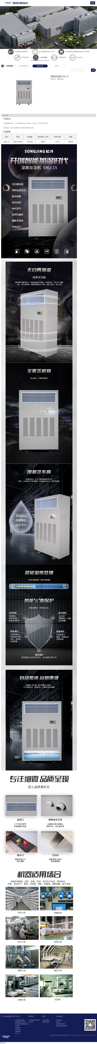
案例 (43, 1016)
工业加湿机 (40, 57)
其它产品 (76, 57)
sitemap (94, 1035)
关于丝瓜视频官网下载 (7, 1016)
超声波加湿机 (23, 66)
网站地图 (88, 1035)
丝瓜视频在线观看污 (18, 51)
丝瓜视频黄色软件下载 (43, 51)
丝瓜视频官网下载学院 (34, 1020)
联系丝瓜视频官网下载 (61, 1026)
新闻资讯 (31, 1016)
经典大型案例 (45, 1020)
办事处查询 (59, 1016)
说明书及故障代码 (60, 1024)
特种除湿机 (21, 57)
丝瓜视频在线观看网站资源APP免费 (73, 51)
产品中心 (17, 1016)
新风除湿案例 (45, 1022)
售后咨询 (58, 1022)
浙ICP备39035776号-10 (79, 1035)
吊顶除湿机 (58, 57)
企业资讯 (31, 1022)
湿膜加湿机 (40, 66)
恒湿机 (57, 66)
